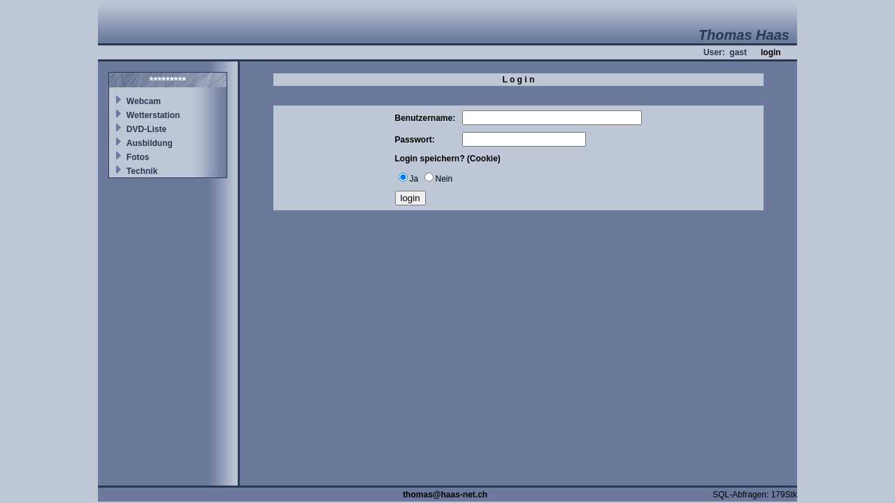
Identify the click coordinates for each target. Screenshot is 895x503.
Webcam (144, 101)
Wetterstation (153, 115)
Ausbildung (150, 143)
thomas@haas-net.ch (445, 495)
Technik (142, 171)
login (771, 52)
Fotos (138, 157)
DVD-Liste (146, 129)
